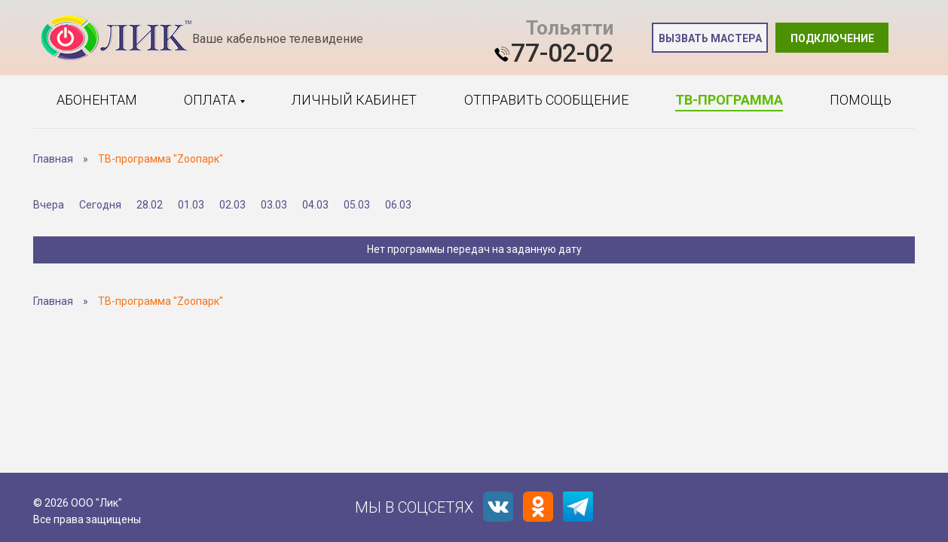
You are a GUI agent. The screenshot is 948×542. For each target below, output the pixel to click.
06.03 (398, 205)
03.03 (274, 205)
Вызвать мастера (710, 38)
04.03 (315, 205)
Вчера (48, 205)
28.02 (149, 205)
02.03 (232, 205)
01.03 (191, 205)
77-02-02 (562, 53)
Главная (53, 159)
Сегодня (100, 205)
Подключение (832, 38)
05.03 (357, 205)
